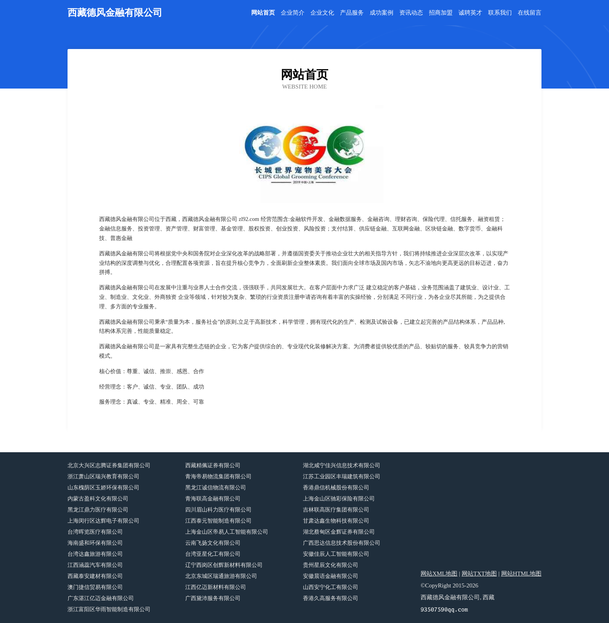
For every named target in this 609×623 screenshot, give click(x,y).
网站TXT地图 (479, 573)
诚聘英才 (470, 13)
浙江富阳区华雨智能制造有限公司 (109, 609)
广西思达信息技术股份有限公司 (341, 543)
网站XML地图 (439, 573)
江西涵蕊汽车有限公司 (95, 565)
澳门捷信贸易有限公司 (95, 587)
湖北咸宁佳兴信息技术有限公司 (341, 465)
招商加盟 (441, 13)
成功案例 (381, 13)
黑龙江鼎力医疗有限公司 (98, 510)
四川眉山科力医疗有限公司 (218, 510)
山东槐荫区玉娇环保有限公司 (103, 488)
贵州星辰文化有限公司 (330, 565)
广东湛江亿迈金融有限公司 (101, 598)
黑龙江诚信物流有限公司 (215, 488)
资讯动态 (411, 13)
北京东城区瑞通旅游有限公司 (221, 576)
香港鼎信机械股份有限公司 (336, 488)
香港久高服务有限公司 (330, 598)
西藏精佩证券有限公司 (213, 465)
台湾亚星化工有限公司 (213, 554)
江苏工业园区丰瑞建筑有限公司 (341, 477)
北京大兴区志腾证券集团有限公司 (109, 465)
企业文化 (322, 13)
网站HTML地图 (521, 573)
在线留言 (529, 13)
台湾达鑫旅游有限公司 (95, 554)
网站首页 (263, 13)
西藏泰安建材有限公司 (95, 576)
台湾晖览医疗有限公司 (95, 532)
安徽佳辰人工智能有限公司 (336, 554)
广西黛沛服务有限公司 (213, 598)
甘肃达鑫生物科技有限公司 (336, 521)
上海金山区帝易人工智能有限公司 (226, 532)
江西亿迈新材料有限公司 (215, 587)
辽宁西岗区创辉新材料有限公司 (224, 565)
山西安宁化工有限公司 (330, 587)
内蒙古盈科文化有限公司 (98, 499)
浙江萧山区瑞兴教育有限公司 (103, 477)
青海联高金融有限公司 (213, 499)
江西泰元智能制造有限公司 (218, 521)
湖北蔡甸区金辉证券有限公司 (339, 532)
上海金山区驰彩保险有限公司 (339, 499)
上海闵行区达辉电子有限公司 (103, 521)
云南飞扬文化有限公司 (213, 543)
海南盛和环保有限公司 (95, 543)
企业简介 (292, 13)
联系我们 (500, 13)
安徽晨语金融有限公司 (330, 576)
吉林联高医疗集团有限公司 (336, 510)
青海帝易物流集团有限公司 (218, 477)
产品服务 (352, 13)
